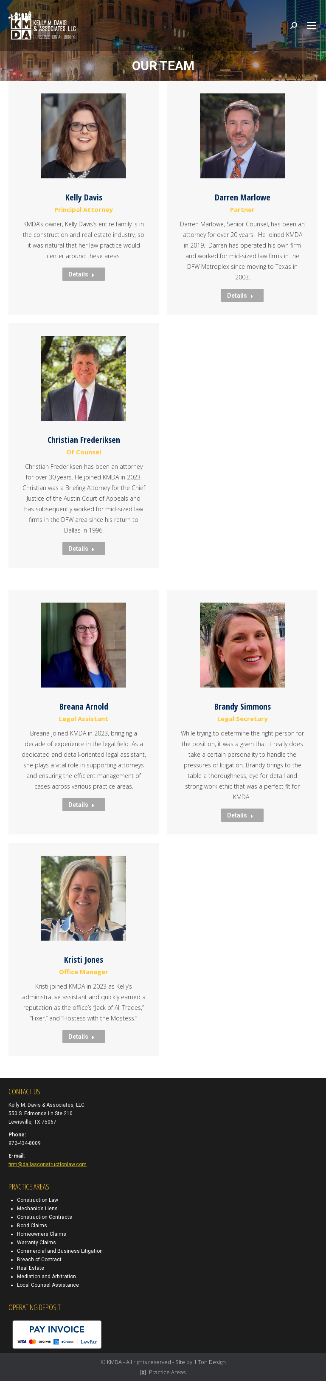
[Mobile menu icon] (312, 25)
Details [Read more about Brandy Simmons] (240, 815)
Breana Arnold (83, 706)
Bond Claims (32, 1226)
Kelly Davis (83, 197)
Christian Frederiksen (84, 439)
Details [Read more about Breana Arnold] (81, 804)
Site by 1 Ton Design (200, 1362)
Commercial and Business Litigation (60, 1251)
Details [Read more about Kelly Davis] (81, 274)
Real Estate (30, 1268)
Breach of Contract (39, 1260)
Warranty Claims (36, 1243)
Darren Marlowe (242, 197)
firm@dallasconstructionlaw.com (47, 1164)
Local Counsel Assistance (48, 1285)
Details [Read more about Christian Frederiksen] (81, 548)
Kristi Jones (83, 959)
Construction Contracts (44, 1217)
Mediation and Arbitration (46, 1277)
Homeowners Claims (41, 1234)
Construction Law (37, 1200)
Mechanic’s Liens (37, 1209)
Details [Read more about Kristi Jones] (81, 1036)
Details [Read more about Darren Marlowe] (240, 295)
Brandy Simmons (242, 706)
